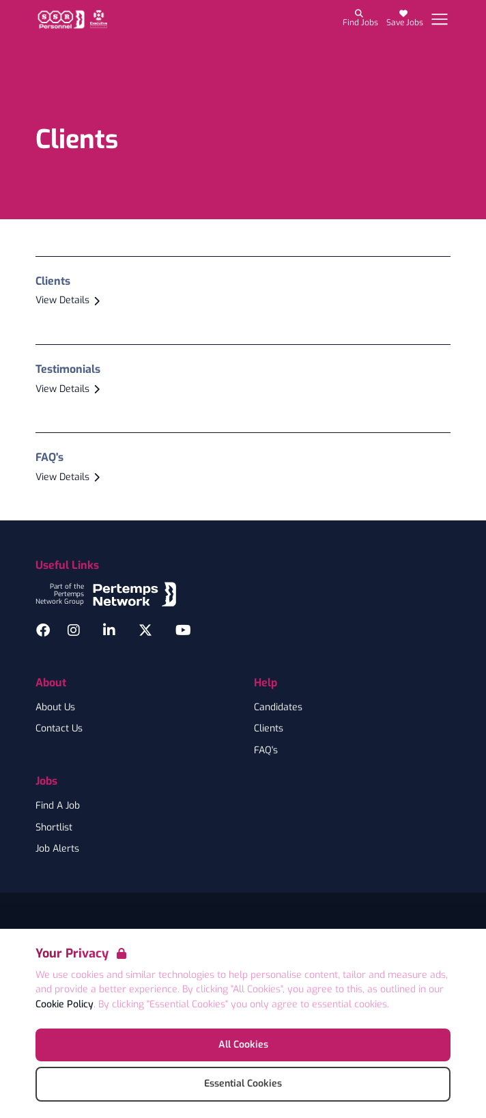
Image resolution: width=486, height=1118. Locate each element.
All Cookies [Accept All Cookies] (243, 1044)
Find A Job (57, 806)
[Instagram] (73, 630)
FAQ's (266, 750)
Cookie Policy (64, 1004)
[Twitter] (145, 630)
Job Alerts (57, 849)
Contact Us (59, 729)
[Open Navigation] (439, 19)
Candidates (278, 707)
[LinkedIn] (109, 630)
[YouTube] (183, 630)
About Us (55, 707)
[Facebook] (43, 630)
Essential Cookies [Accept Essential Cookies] (243, 1083)
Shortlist (53, 828)
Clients (268, 729)
